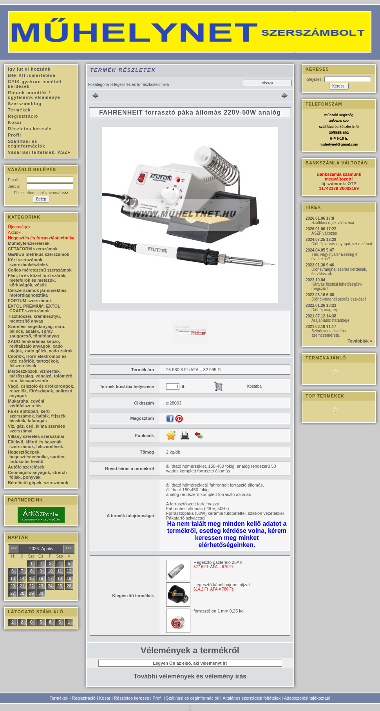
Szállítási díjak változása (332, 223)
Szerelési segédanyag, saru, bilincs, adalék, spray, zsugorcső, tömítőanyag (36, 331)
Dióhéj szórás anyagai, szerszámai (341, 244)
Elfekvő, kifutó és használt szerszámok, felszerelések (35, 444)
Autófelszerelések (26, 467)
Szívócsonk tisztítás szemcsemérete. (328, 333)
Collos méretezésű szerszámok (40, 270)
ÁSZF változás (324, 233)
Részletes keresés (131, 698)
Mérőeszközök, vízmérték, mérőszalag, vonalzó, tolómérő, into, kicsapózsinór (41, 376)
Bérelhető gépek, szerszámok (38, 482)
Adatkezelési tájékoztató (307, 698)
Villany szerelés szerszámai (36, 436)
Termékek (59, 698)
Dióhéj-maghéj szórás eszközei (338, 299)
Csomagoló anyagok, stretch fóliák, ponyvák (37, 474)
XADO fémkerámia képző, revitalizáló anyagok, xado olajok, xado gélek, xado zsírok (40, 346)
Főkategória (98, 84)
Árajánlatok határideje (330, 320)
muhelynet (328, 144)
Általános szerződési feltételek (251, 698)
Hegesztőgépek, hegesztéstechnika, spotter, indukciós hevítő (37, 457)
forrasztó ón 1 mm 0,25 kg (219, 611)
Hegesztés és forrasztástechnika (41, 237)
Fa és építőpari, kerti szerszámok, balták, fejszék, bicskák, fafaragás (37, 416)
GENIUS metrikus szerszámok (38, 254)
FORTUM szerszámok (30, 300)
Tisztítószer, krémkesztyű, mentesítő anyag (34, 318)
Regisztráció (84, 698)
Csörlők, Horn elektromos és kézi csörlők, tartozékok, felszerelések (37, 361)
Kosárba (254, 386)
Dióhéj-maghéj (324, 310)
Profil (158, 698)
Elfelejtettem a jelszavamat (41, 193)
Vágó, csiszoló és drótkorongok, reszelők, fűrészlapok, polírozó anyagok (41, 391)
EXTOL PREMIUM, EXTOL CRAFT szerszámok (34, 308)
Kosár (104, 698)
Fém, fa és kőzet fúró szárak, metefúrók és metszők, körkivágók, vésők (37, 280)
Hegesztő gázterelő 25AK (218, 562)
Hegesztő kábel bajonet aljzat (222, 584)
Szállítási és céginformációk (192, 698)
